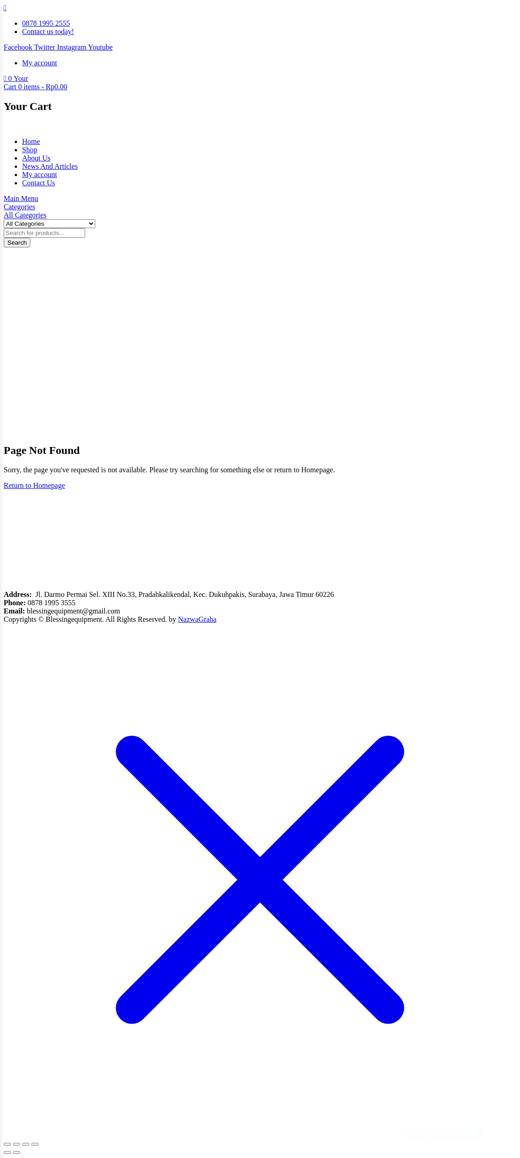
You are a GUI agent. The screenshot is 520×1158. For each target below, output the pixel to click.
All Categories (25, 215)
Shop (29, 150)
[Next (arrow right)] (16, 1152)
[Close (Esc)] (35, 1144)
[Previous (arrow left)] (7, 1152)
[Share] (25, 1144)
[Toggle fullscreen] (16, 1144)
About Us (36, 158)
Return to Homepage (34, 485)
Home (31, 141)
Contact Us (38, 183)
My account (39, 174)
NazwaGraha (197, 619)
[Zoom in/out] (7, 1144)
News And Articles (50, 166)
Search (17, 242)
